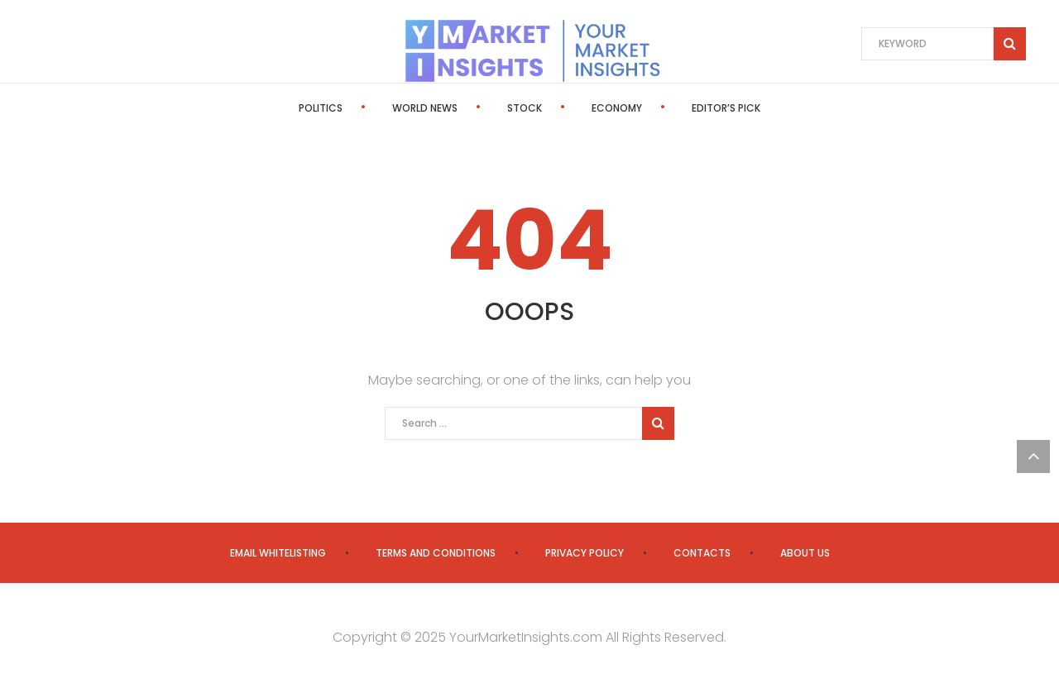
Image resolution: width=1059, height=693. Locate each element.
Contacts (702, 553)
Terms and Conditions (436, 553)
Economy (617, 108)
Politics (321, 108)
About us (805, 553)
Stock (524, 108)
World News (425, 108)
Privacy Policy (584, 553)
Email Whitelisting (278, 553)
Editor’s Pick (726, 108)
